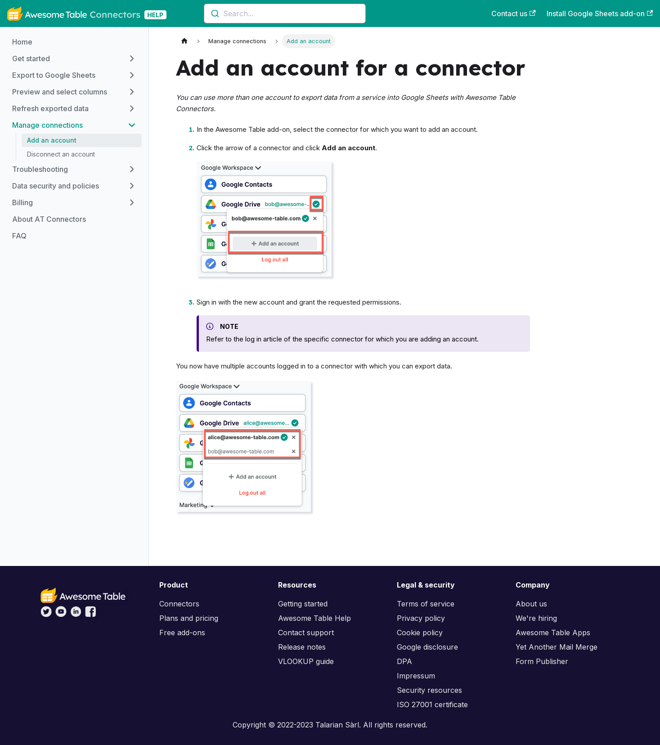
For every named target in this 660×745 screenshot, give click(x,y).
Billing (22, 202)
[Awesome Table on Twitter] (46, 614)
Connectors (179, 603)
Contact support (306, 632)
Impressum (416, 675)
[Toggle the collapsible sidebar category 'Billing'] (132, 202)
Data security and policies (55, 185)
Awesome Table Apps (553, 632)
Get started (31, 58)
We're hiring (536, 618)
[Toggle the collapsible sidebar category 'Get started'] (132, 58)
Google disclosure (427, 646)
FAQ (19, 235)
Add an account (51, 140)
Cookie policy (420, 632)
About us (531, 603)
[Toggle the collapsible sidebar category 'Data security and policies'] (132, 186)
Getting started (303, 603)
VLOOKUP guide (306, 661)
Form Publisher (542, 661)
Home (22, 41)
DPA (404, 661)
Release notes (302, 646)
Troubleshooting (40, 169)
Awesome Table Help (314, 618)
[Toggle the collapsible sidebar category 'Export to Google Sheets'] (132, 75)
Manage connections (47, 125)
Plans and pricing (188, 618)
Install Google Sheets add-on (600, 13)
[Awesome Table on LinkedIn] (75, 614)
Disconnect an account (61, 154)
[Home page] (184, 41)
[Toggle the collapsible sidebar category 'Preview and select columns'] (132, 92)
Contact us (513, 13)
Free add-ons (182, 632)
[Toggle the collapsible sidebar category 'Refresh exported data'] (132, 108)
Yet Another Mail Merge (556, 646)
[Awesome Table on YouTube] (61, 614)
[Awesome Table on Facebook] (90, 614)
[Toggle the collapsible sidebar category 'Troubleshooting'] (132, 169)
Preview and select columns (59, 91)
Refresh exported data (50, 108)
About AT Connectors (49, 219)
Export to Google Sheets (53, 75)
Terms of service (425, 603)
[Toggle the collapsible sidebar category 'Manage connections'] (132, 125)
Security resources (429, 690)
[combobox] (285, 13)
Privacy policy (421, 618)
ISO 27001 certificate (432, 704)
